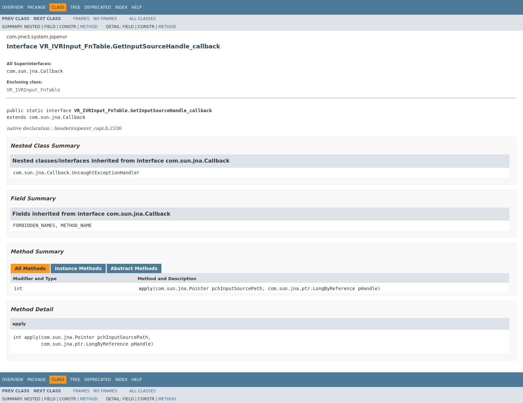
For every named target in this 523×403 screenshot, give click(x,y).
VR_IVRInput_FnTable (33, 89)
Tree (75, 7)
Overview (12, 7)
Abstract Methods (134, 268)
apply (146, 288)
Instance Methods (78, 268)
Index (121, 7)
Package (36, 7)
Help (136, 7)
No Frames (105, 18)
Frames (81, 18)
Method (89, 26)
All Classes (142, 18)
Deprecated (97, 7)
